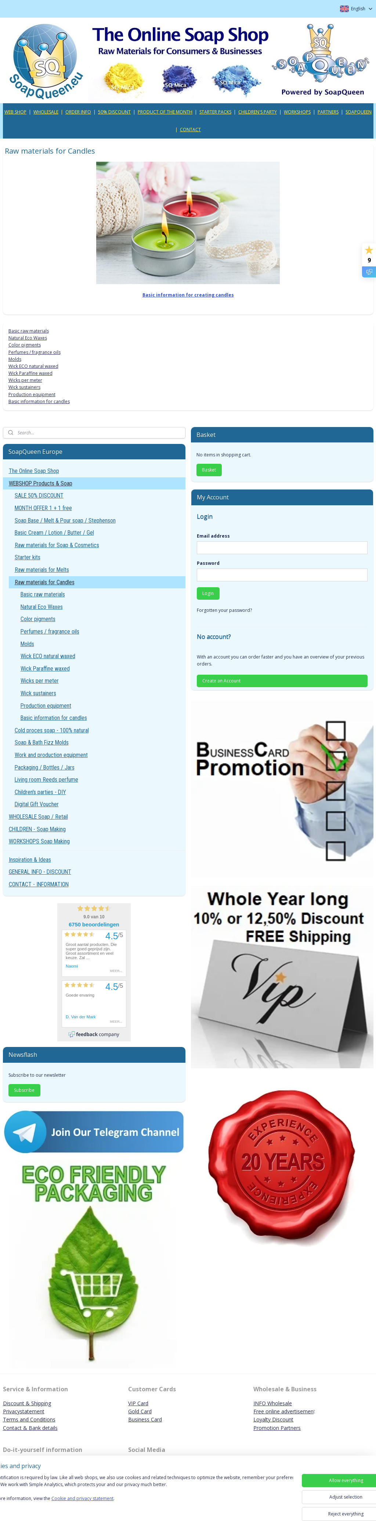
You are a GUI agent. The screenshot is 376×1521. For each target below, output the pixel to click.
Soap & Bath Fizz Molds (42, 742)
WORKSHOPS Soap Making (39, 841)
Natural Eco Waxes (27, 338)
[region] (139, 1496)
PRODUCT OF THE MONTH (165, 112)
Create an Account (221, 681)
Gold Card (140, 1411)
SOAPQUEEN (359, 112)
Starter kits (27, 557)
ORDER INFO (78, 112)
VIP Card (138, 1403)
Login (208, 593)
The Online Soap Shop (34, 470)
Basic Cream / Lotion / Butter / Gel (54, 532)
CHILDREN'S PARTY (257, 112)
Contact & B (17, 1427)
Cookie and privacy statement (105, 1506)
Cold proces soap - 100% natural (52, 730)
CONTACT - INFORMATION (39, 884)
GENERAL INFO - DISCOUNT (40, 871)
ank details (45, 1427)
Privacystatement (23, 1411)
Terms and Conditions (29, 1419)
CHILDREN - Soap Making (37, 829)
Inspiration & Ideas (30, 859)
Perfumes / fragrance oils (34, 352)
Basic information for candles (39, 401)
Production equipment (31, 394)
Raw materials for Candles (45, 582)
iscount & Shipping (29, 1403)
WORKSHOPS (297, 112)
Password (208, 563)
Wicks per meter (25, 380)
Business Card (145, 1419)
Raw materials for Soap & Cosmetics (57, 545)
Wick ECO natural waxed (33, 366)
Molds (14, 359)
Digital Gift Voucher (37, 804)
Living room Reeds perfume (46, 779)
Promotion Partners (277, 1427)
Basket (209, 470)
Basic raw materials (28, 331)
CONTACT (190, 129)
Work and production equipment (51, 754)
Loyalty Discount (273, 1419)
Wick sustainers (24, 387)
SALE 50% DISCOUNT (39, 495)
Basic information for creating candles (188, 294)
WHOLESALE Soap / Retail (38, 816)
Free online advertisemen (283, 1411)
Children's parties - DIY (40, 792)
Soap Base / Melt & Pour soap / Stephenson (65, 520)
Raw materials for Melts (42, 569)
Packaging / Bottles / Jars (45, 767)
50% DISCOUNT (114, 112)
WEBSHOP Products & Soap (40, 483)
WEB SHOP (15, 112)
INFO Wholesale (272, 1403)
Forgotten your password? (224, 610)
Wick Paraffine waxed (30, 373)
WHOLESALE (45, 112)
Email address (213, 536)
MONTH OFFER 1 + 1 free (43, 508)
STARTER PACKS (215, 112)
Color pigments (24, 345)
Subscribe (24, 1090)
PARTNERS (328, 112)
